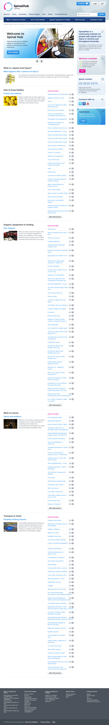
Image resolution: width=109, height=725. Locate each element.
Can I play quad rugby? (55, 417)
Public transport (91, 695)
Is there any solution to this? (56, 653)
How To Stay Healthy (54, 190)
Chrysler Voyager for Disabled (57, 309)
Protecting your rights (50, 696)
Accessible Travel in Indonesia (57, 603)
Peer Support (9, 228)
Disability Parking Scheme (15, 519)
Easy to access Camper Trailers (57, 424)
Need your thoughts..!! (54, 504)
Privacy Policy (45, 722)
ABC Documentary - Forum (56, 578)
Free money (51, 477)
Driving (88, 694)
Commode (51, 312)
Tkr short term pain (53, 159)
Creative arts (69, 695)
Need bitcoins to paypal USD (56, 481)
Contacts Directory (61, 14)
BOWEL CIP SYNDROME (56, 275)
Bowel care (27, 704)
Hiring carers (52, 229)
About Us (7, 14)
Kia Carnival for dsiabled (55, 149)
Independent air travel (54, 582)
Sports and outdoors (12, 416)
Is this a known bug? (54, 500)
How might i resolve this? (55, 491)
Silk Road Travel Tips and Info (57, 589)
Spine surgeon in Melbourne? (57, 145)
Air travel (89, 698)
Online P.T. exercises (54, 152)
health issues (52, 172)
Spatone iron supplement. (55, 156)
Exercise (26, 695)
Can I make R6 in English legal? (57, 328)
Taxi (88, 697)
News (44, 14)
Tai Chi (50, 101)
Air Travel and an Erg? (54, 646)
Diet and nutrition (28, 694)
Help (53, 722)
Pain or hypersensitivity (30, 707)
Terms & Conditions (31, 722)
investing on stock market (55, 484)
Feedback (83, 3)
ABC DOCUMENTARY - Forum (57, 131)
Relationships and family (30, 698)
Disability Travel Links (54, 536)
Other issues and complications (28, 711)
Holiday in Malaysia (54, 529)
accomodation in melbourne (56, 557)
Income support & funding (52, 698)
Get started (13, 52)
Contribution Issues (54, 342)
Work (67, 697)
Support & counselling (51, 695)
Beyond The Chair (53, 533)
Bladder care (27, 703)
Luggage (50, 585)
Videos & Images (34, 14)
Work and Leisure (53, 488)
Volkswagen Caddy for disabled (57, 571)
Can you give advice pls (55, 293)
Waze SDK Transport (54, 649)
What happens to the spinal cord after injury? (11, 696)
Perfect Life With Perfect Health (57, 135)
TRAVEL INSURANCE (54, 548)
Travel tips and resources (93, 701)
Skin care (26, 706)
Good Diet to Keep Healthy (56, 110)
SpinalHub (16, 6)
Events (50, 14)
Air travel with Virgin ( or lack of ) (58, 568)
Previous (37, 61)
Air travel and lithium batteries (57, 540)
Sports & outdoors (70, 694)
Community (22, 14)
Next (41, 61)
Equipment (48, 701)
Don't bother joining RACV (56, 561)
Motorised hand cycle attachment (58, 94)
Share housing (52, 296)
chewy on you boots (54, 238)
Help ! (49, 168)
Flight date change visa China (57, 628)
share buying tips (53, 324)
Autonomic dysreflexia (30, 709)
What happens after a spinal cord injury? (21, 72)
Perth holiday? (52, 564)
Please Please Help (54, 316)
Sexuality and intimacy (30, 700)
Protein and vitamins (12, 93)
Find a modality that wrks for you (58, 128)
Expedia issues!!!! (53, 632)
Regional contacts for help (56, 98)
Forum (14, 14)
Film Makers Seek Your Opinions (58, 305)
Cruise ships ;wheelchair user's (57, 575)
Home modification (50, 699)
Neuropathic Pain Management (57, 119)
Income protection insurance (56, 438)
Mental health (28, 697)
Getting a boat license (54, 520)
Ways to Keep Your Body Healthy (58, 193)
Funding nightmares (54, 241)
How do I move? (8, 701)
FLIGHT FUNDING (53, 266)
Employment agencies (54, 421)
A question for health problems (57, 175)
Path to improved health (55, 197)
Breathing (26, 701)
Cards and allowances (92, 700)
